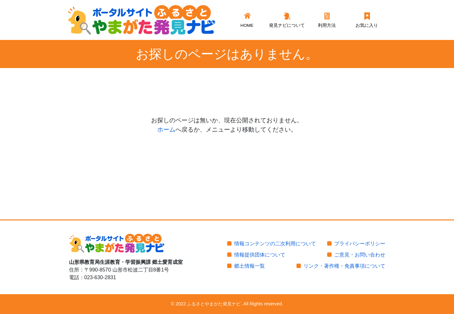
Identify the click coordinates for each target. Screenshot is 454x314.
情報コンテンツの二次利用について (275, 243)
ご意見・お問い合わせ (359, 254)
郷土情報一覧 (249, 266)
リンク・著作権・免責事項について (344, 266)
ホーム (166, 129)
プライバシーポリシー (359, 243)
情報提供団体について (259, 254)
